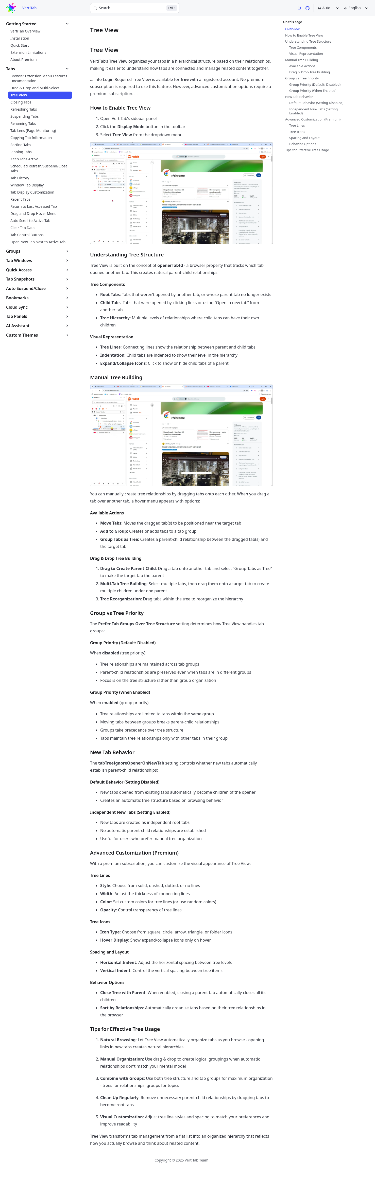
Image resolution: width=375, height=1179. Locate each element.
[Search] (134, 8)
